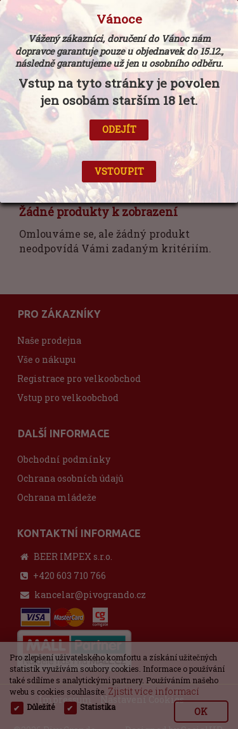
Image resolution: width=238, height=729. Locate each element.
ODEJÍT (119, 129)
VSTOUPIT (119, 171)
